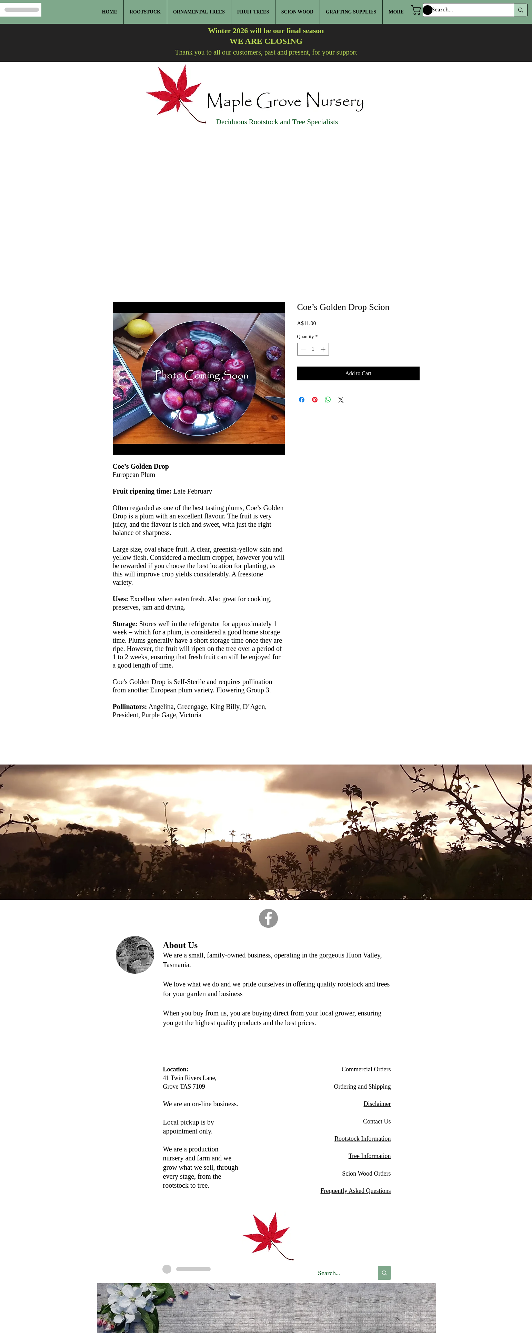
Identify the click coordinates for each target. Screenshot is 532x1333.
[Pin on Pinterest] (315, 400)
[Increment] (323, 349)
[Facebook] (268, 918)
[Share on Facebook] (302, 400)
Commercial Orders (366, 1069)
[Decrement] (302, 349)
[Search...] (465, 10)
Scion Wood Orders (366, 1173)
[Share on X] (341, 400)
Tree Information (370, 1155)
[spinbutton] (313, 349)
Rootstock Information (362, 1138)
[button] (423, 10)
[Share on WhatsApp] (328, 400)
